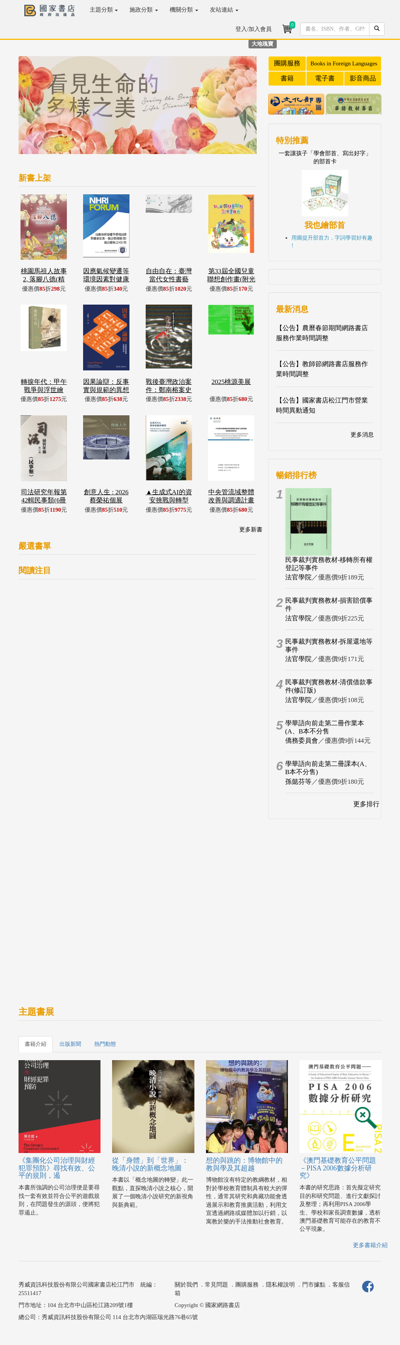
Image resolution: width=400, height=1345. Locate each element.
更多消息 (362, 435)
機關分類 (184, 10)
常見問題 (216, 1285)
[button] (36, 109)
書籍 (287, 78)
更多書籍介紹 (370, 1245)
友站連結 (224, 10)
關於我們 (186, 1285)
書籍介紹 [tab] (35, 1044)
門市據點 (313, 1285)
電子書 (325, 78)
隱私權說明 (280, 1285)
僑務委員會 (301, 740)
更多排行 (366, 804)
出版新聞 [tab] (70, 1044)
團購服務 (287, 63)
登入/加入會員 (253, 29)
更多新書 (250, 529)
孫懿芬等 (298, 781)
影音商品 (363, 78)
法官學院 (298, 577)
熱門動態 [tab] (105, 1044)
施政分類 (143, 10)
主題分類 (104, 10)
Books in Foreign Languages (343, 63)
